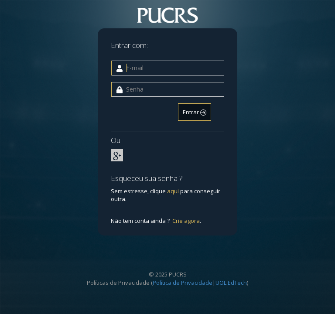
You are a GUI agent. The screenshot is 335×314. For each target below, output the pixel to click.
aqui (173, 191)
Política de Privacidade (182, 283)
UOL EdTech (231, 283)
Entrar (194, 112)
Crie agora (186, 221)
